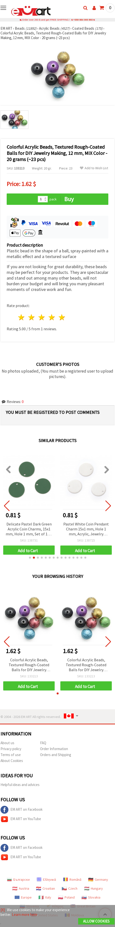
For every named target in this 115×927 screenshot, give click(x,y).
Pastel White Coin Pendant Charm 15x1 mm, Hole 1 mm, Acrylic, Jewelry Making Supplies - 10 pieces (86, 529)
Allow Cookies (96, 921)
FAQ (43, 742)
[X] (2, 909)
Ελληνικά (46, 879)
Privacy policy (10, 748)
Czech (69, 888)
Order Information (54, 748)
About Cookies (11, 760)
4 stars (52, 317)
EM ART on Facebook (21, 810)
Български (18, 879)
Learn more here (24, 914)
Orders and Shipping (55, 754)
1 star (22, 317)
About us (7, 742)
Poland (66, 897)
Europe (23, 897)
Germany (98, 879)
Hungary (93, 888)
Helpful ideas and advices (20, 784)
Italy (45, 897)
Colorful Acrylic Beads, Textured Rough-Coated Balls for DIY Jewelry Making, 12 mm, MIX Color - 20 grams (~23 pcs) (29, 665)
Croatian (45, 888)
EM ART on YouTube (20, 819)
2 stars (32, 317)
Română (72, 879)
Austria (20, 888)
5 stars (62, 317)
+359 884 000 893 (83, 19)
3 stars (42, 317)
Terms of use (10, 754)
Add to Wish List (94, 168)
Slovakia (91, 897)
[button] (30, 558)
